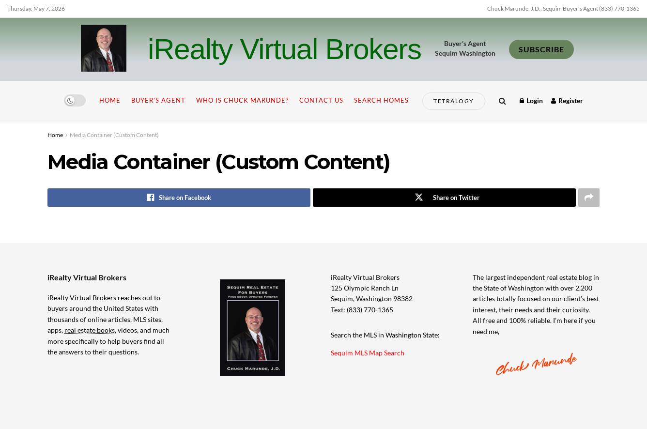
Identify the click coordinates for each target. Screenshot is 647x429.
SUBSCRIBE (541, 49)
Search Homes (381, 100)
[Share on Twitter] (444, 197)
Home (110, 100)
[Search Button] (502, 100)
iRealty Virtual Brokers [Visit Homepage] (284, 49)
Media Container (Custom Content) (114, 134)
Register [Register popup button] (567, 100)
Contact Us (321, 100)
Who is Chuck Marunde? (242, 100)
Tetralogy (453, 101)
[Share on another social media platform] (589, 197)
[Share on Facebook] (178, 197)
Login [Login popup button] (531, 100)
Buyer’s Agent (158, 100)
